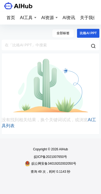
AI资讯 (68, 17)
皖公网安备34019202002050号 (50, 163)
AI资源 (47, 17)
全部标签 (63, 33)
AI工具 (26, 17)
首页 (10, 17)
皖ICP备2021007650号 (50, 157)
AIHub (63, 149)
